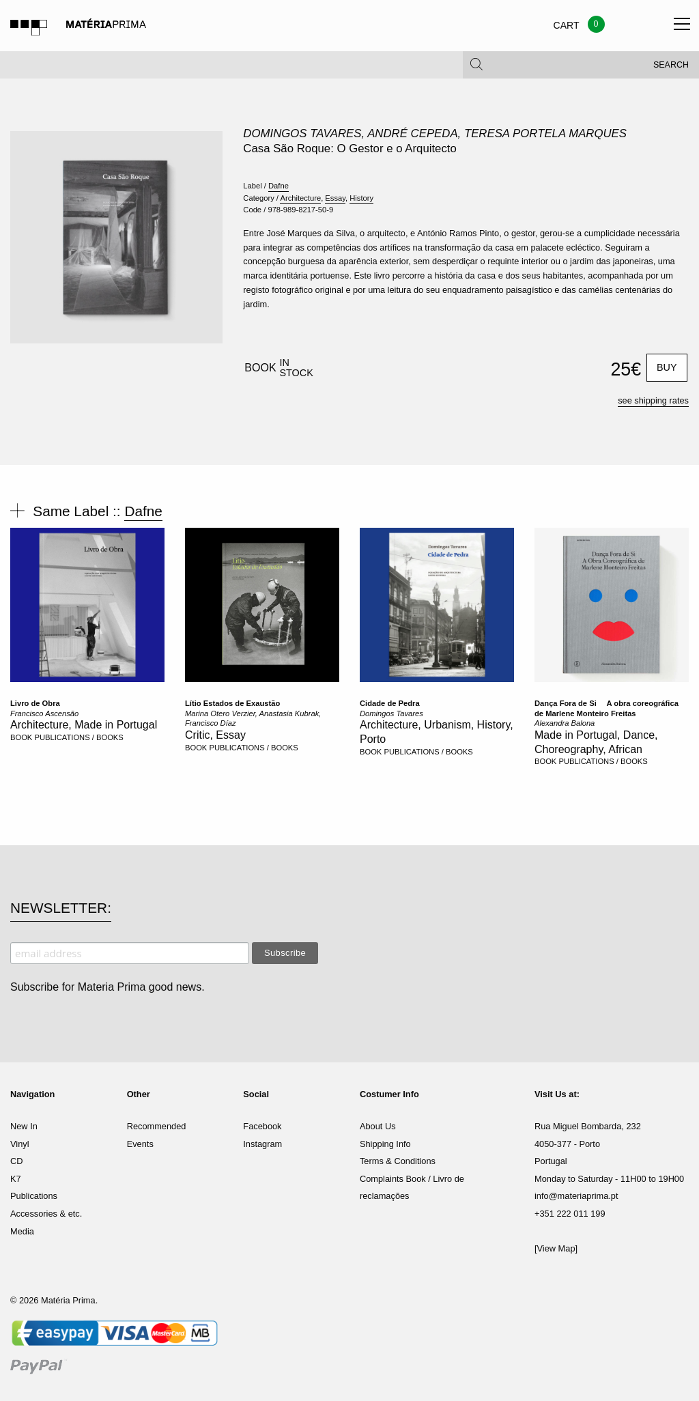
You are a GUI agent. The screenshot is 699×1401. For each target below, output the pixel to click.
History (361, 198)
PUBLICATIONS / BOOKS (78, 737)
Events (140, 1144)
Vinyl (19, 1144)
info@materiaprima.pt (576, 1196)
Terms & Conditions (398, 1161)
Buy (667, 367)
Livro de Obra (35, 703)
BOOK (21, 737)
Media (22, 1231)
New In (24, 1126)
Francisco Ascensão (44, 713)
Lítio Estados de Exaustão (232, 703)
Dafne (278, 186)
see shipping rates (653, 400)
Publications (33, 1196)
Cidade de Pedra (390, 703)
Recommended (156, 1126)
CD (16, 1161)
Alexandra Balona (564, 723)
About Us (378, 1126)
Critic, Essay (215, 735)
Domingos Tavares (391, 713)
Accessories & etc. (46, 1213)
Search (671, 68)
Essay (335, 198)
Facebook (262, 1126)
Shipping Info (385, 1144)
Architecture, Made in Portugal (83, 725)
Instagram (262, 1144)
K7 (15, 1179)
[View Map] (555, 1248)
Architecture (300, 198)
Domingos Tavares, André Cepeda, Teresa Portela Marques (435, 133)
